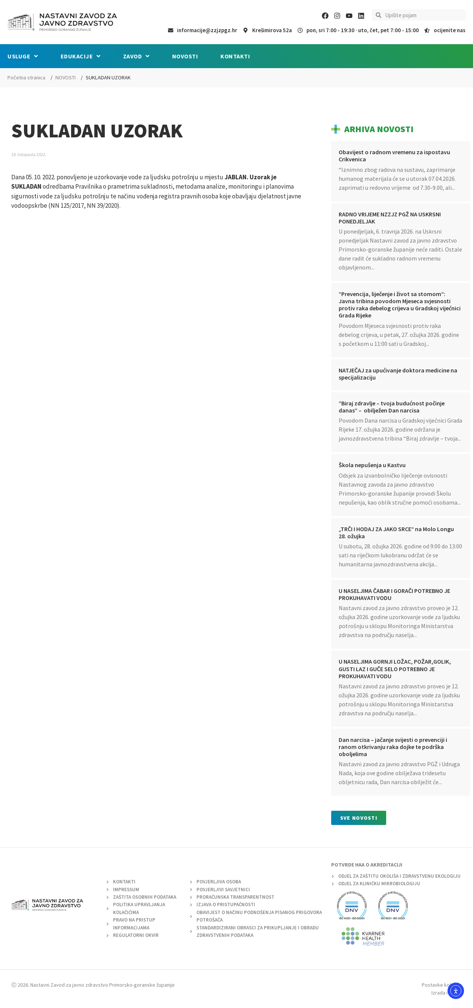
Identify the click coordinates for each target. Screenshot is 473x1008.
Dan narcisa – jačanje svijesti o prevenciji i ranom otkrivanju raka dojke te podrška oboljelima (393, 747)
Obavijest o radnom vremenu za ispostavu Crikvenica (394, 155)
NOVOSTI (65, 77)
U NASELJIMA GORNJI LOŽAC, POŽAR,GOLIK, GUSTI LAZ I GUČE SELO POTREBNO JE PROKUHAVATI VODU (395, 668)
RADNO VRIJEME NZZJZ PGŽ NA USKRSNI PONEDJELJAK (390, 217)
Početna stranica (26, 77)
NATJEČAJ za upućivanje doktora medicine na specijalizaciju (398, 373)
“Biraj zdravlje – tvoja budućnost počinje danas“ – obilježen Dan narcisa (392, 406)
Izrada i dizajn (446, 992)
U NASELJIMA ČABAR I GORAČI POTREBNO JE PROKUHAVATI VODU (394, 594)
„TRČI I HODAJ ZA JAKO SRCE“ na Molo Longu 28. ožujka (396, 532)
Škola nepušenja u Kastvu (372, 465)
